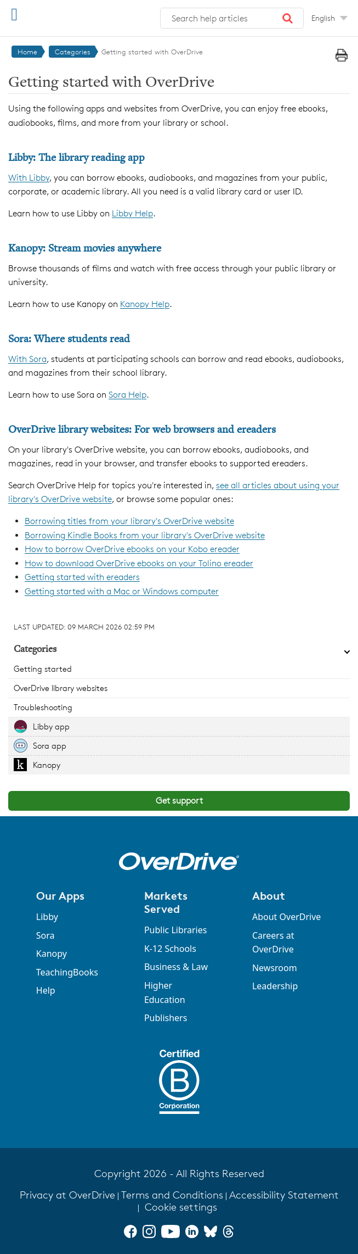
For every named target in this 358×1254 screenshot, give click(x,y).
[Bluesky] (210, 1231)
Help (45, 990)
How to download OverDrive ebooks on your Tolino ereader (139, 563)
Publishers (165, 1018)
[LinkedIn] (191, 1231)
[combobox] (232, 18)
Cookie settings (181, 1207)
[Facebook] (130, 1231)
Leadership (275, 986)
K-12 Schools (170, 949)
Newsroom (274, 968)
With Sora (27, 359)
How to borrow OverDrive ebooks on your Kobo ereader (132, 549)
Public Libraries (175, 930)
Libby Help (132, 213)
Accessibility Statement (284, 1195)
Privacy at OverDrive (67, 1195)
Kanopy (46, 765)
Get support (179, 800)
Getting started (43, 669)
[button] (287, 18)
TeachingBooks (67, 972)
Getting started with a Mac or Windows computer (122, 591)
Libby (47, 917)
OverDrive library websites (60, 688)
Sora (45, 935)
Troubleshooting (43, 707)
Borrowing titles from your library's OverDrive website (129, 521)
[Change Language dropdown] (329, 18)
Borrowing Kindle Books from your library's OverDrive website (145, 535)
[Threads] (228, 1231)
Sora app (49, 745)
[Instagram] (149, 1231)
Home (27, 51)
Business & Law (176, 967)
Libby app (51, 726)
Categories (72, 51)
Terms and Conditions (172, 1195)
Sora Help (127, 394)
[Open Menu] (14, 14)
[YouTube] (170, 1231)
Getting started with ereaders (82, 577)
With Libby (28, 177)
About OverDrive (286, 917)
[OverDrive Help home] (66, 15)
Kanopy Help (144, 304)
